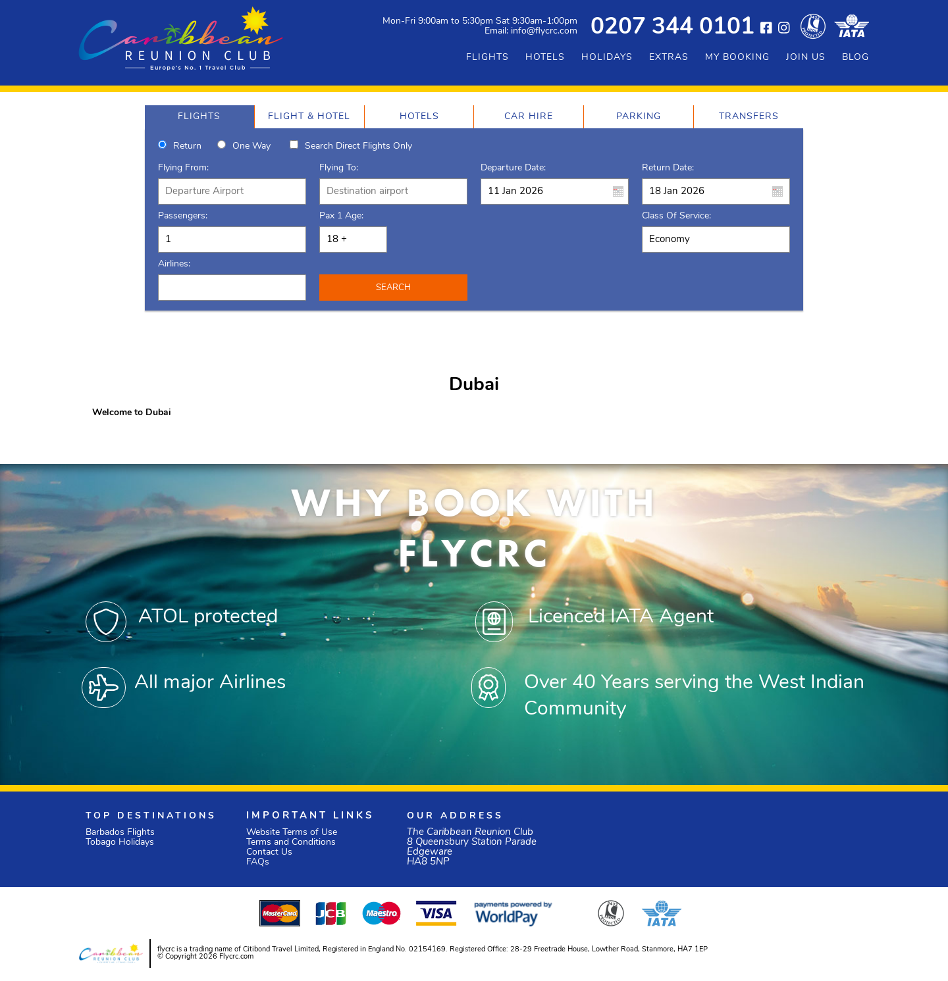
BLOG (855, 58)
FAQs (257, 862)
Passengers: (182, 216)
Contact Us (269, 852)
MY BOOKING (737, 58)
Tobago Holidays (120, 842)
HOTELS (545, 58)
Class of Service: (676, 216)
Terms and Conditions (291, 842)
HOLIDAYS (607, 58)
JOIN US (806, 58)
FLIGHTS (487, 58)
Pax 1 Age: (341, 216)
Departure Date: (513, 168)
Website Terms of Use (291, 833)
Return (187, 146)
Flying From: (183, 168)
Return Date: (668, 168)
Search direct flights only (358, 146)
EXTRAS (669, 58)
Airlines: (174, 264)
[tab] (199, 116)
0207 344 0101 (672, 27)
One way (251, 146)
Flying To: (338, 168)
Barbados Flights (120, 833)
